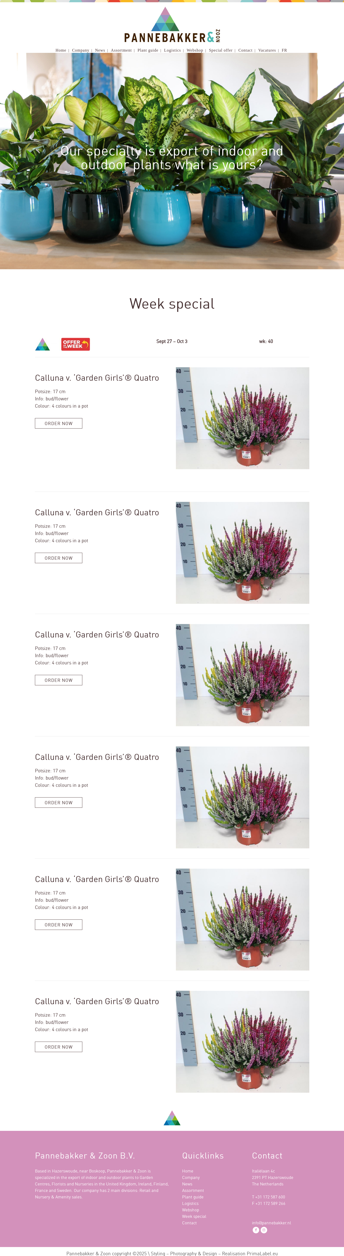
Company (191, 1177)
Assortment (193, 1190)
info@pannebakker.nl (271, 1222)
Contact (189, 1222)
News (187, 1183)
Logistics (190, 1203)
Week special (194, 1216)
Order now (59, 423)
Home (187, 1170)
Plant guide (193, 1196)
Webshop (190, 1209)
